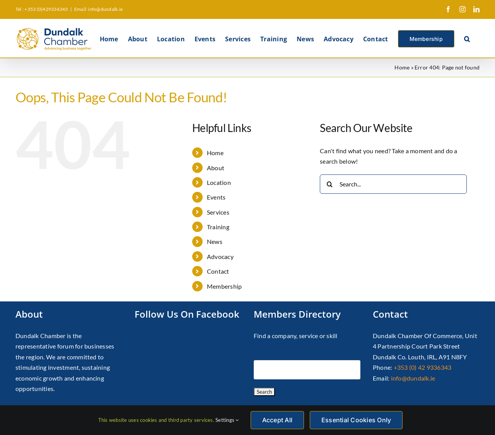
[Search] (329, 184)
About (215, 167)
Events (216, 197)
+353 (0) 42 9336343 (423, 367)
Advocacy (220, 256)
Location (219, 182)
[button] (467, 38)
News (214, 241)
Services (218, 212)
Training (218, 226)
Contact (218, 271)
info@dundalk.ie (413, 378)
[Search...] (393, 184)
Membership (224, 286)
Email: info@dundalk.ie (98, 9)
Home (402, 67)
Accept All (277, 420)
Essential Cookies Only (356, 420)
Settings (227, 420)
